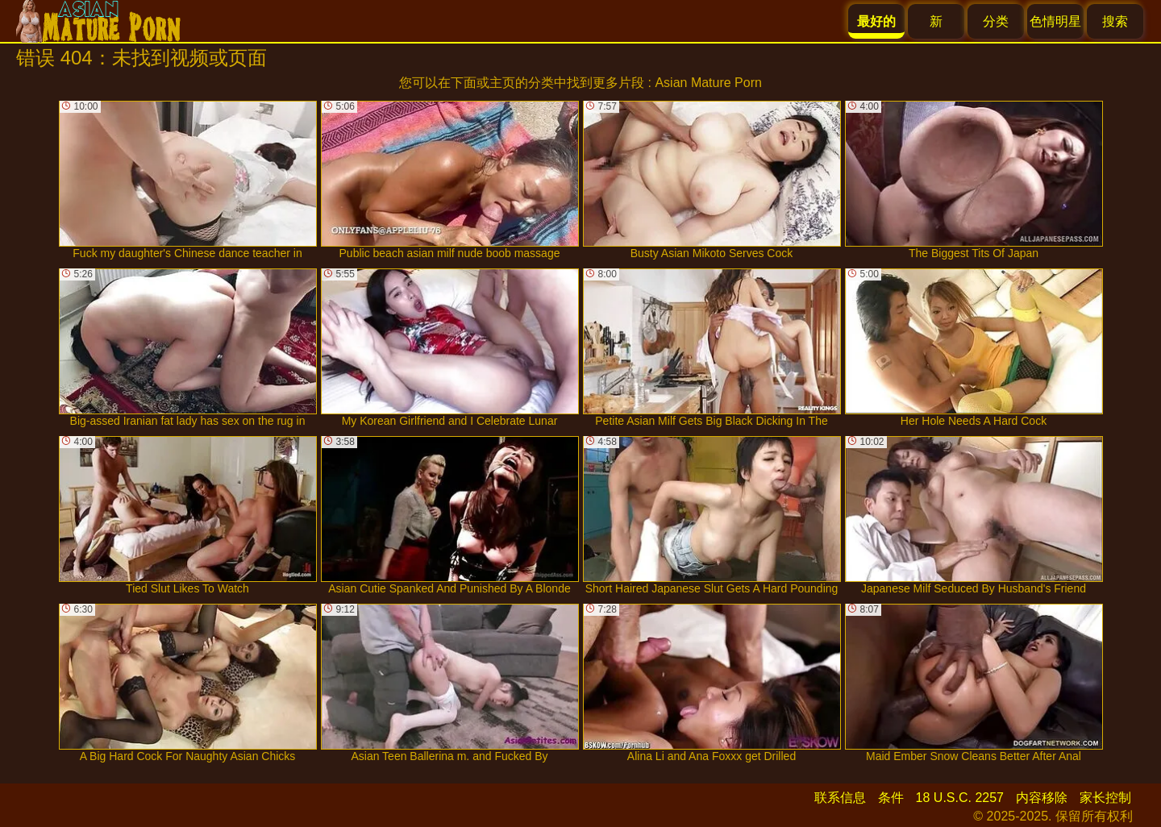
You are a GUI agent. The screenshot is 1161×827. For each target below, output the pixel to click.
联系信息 (840, 797)
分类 (996, 21)
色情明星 (1055, 21)
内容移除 (1041, 797)
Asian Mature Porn (708, 82)
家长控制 (1105, 797)
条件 (891, 797)
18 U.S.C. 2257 (960, 797)
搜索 (1115, 21)
